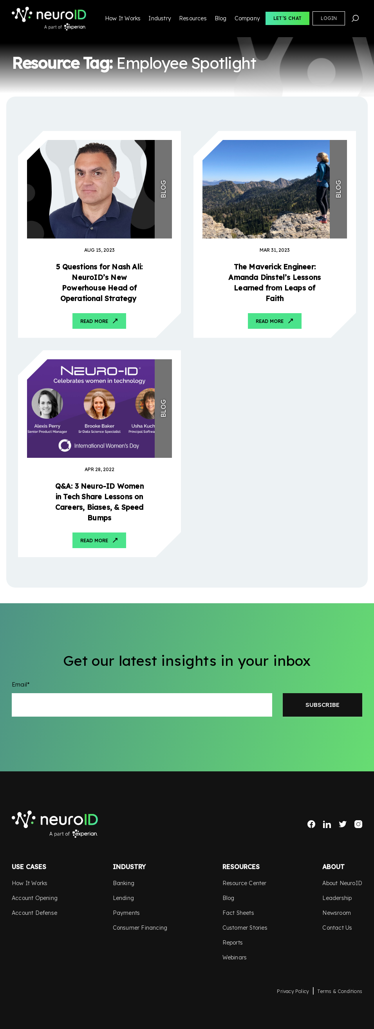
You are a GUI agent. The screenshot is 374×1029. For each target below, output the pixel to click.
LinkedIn (327, 824)
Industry (159, 18)
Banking (123, 883)
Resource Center (244, 883)
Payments (126, 912)
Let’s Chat (287, 18)
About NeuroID (342, 883)
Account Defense (34, 912)
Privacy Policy (293, 991)
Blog (221, 18)
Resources (193, 18)
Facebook (311, 824)
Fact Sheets (238, 912)
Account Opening (35, 898)
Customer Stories (244, 927)
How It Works (123, 18)
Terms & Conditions (339, 991)
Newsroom (336, 912)
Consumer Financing (140, 927)
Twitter (343, 824)
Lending (123, 898)
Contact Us (337, 927)
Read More (94, 321)
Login (329, 18)
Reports (232, 942)
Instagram (358, 824)
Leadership (337, 898)
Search (355, 18)
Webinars (234, 957)
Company (247, 18)
